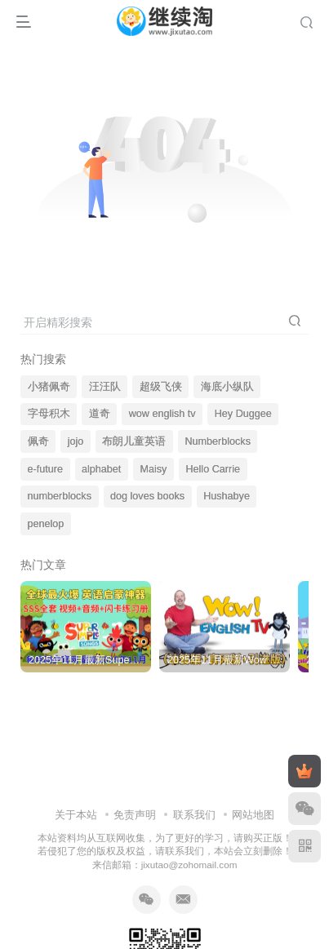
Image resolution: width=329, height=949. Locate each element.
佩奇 (38, 441)
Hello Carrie (212, 469)
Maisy (153, 469)
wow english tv (162, 413)
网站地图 (253, 815)
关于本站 (76, 815)
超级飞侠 (161, 386)
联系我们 (194, 815)
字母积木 (49, 413)
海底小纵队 (227, 386)
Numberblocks (218, 441)
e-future (45, 469)
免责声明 (134, 815)
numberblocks (59, 496)
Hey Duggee (243, 413)
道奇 (99, 413)
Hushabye (226, 496)
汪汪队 (105, 386)
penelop (46, 524)
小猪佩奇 (49, 386)
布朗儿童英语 (134, 441)
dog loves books (147, 496)
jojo (76, 441)
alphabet (101, 469)
